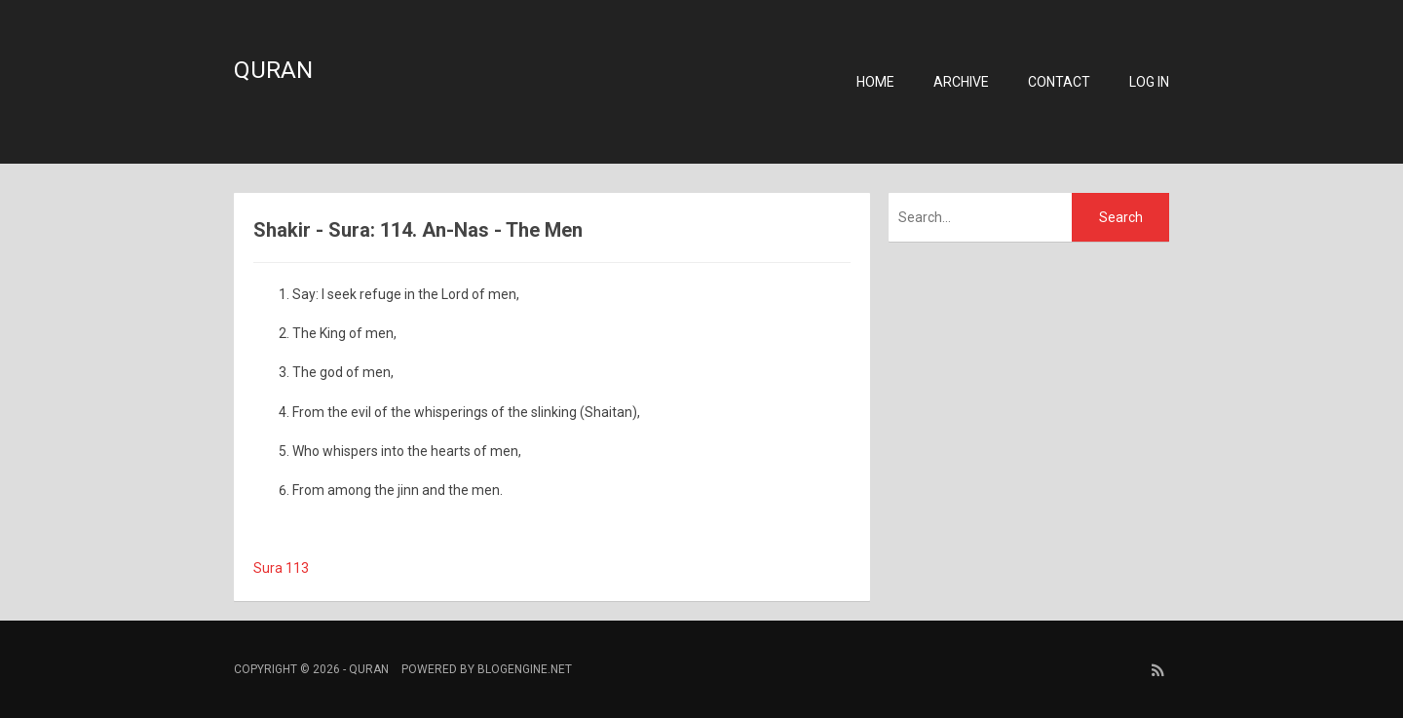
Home (875, 82)
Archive (961, 82)
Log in (1149, 82)
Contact (1059, 82)
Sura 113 (281, 568)
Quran (273, 70)
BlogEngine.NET (524, 669)
